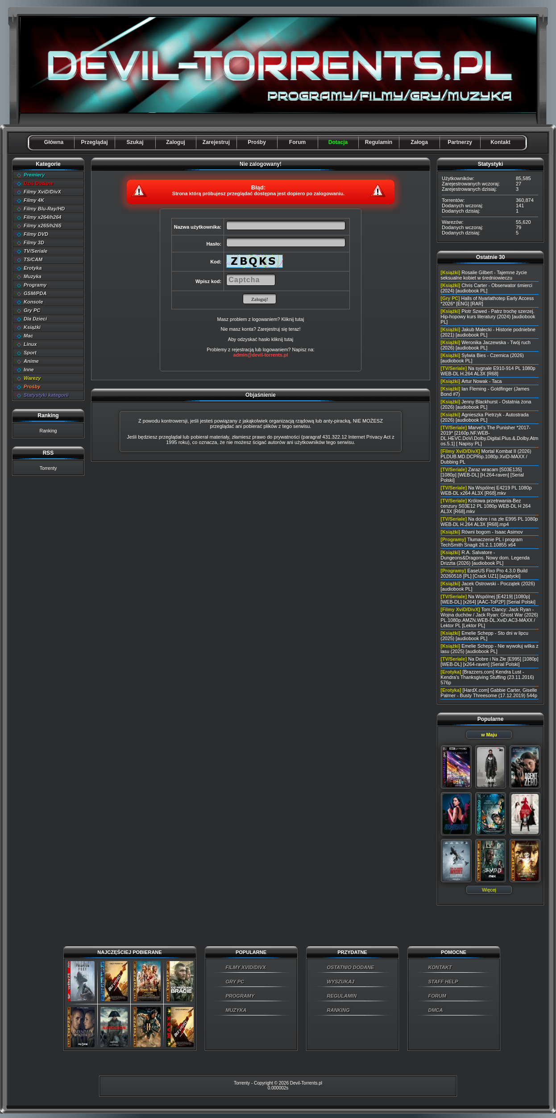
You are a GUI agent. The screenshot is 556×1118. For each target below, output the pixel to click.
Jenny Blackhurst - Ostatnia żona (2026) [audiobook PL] (485, 404)
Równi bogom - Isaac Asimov (492, 531)
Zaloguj (175, 142)
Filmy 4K (34, 200)
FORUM (437, 996)
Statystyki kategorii (46, 395)
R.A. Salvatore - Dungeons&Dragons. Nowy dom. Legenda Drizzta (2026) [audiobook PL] (485, 558)
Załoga (419, 142)
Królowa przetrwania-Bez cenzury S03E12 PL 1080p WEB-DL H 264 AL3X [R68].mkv (485, 506)
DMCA (435, 1010)
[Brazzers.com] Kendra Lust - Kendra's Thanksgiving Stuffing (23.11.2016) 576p (487, 677)
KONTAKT (440, 967)
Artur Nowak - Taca (481, 381)
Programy (35, 285)
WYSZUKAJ (341, 981)
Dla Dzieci (35, 318)
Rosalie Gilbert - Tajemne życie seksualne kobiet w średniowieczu (483, 275)
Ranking (48, 430)
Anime (31, 361)
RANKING (338, 1010)
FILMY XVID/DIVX (246, 967)
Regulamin (378, 142)
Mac (28, 335)
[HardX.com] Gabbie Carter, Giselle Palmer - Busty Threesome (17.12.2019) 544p (488, 692)
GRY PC (235, 981)
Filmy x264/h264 (42, 217)
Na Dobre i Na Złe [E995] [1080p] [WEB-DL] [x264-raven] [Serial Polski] (489, 661)
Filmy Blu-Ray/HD (44, 208)
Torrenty (48, 468)
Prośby (257, 142)
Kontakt (500, 142)
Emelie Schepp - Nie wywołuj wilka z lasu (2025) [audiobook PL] (489, 648)
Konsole (33, 301)
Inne (29, 369)
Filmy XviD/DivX (42, 191)
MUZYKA (236, 1010)
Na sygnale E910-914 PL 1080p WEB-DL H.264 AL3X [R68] (487, 371)
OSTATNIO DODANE (350, 967)
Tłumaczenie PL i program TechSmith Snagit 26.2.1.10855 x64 (481, 542)
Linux (30, 344)
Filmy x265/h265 (42, 225)
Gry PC (32, 310)
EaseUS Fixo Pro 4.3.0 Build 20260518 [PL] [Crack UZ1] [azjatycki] (483, 573)
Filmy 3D (34, 242)
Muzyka (32, 276)
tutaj (288, 339)
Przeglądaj (94, 142)
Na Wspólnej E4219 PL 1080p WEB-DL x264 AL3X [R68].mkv (485, 490)
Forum (297, 142)
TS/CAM (33, 259)
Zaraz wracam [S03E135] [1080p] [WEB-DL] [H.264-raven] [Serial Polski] (482, 475)
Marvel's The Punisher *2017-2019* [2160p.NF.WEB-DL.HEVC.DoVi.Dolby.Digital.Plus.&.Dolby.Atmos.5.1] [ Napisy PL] (489, 435)
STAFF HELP (443, 981)
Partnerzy (460, 142)
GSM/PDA (35, 293)
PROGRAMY (240, 996)
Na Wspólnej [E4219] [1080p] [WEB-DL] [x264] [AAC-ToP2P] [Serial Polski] (487, 599)
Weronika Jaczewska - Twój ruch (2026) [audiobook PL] (485, 345)
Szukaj (134, 142)
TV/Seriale (35, 251)
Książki (32, 327)
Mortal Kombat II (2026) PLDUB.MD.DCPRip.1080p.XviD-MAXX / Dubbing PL (485, 456)
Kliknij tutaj (292, 319)
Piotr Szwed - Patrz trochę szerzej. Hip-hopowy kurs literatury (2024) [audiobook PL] (487, 316)
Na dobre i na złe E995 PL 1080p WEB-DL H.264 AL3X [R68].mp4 (489, 521)
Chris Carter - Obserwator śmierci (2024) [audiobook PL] (486, 288)
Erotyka (32, 268)
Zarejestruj (216, 142)
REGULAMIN (342, 996)
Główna (53, 142)
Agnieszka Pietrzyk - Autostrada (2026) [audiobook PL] (484, 417)
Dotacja (338, 142)
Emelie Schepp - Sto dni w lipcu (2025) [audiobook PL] (484, 635)
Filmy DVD (36, 234)
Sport (30, 352)
